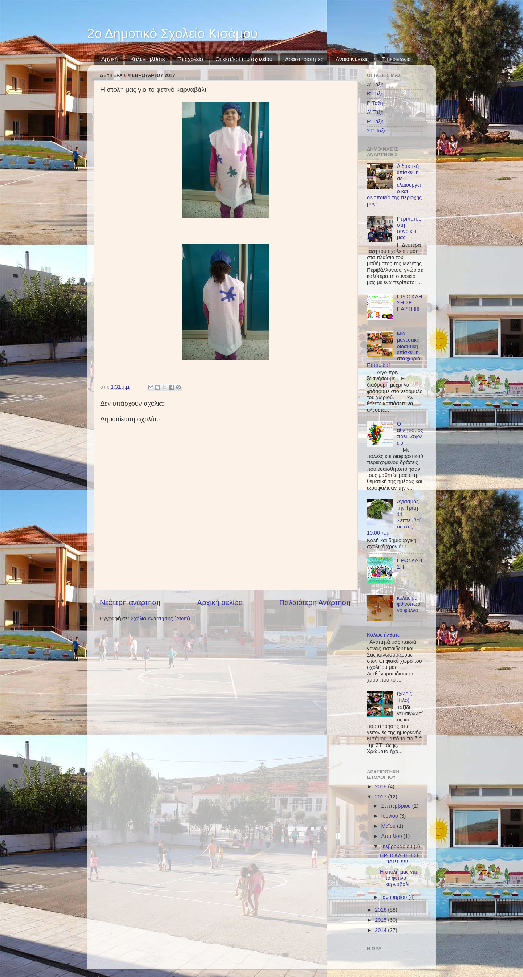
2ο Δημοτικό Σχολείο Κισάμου (172, 33)
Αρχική (109, 59)
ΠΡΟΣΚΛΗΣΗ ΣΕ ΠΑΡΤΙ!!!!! (409, 303)
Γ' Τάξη (375, 103)
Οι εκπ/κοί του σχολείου (244, 59)
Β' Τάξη (375, 94)
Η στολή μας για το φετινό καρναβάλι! (398, 878)
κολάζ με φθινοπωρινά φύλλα (409, 604)
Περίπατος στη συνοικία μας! (409, 228)
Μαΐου (389, 826)
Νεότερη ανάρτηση (130, 602)
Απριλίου (392, 836)
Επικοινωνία (396, 59)
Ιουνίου (390, 816)
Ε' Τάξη (375, 121)
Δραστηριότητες (304, 59)
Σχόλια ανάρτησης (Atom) (160, 618)
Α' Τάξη (375, 84)
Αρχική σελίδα (220, 602)
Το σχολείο (190, 59)
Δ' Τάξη (375, 112)
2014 (381, 930)
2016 (381, 910)
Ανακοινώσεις (352, 59)
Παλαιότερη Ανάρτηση (314, 602)
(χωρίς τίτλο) (404, 697)
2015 (381, 920)
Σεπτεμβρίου (396, 806)
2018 (381, 786)
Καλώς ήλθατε (147, 59)
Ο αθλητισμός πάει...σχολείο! (410, 433)
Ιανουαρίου (395, 897)
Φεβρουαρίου (397, 846)
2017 (381, 797)
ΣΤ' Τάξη (376, 131)
